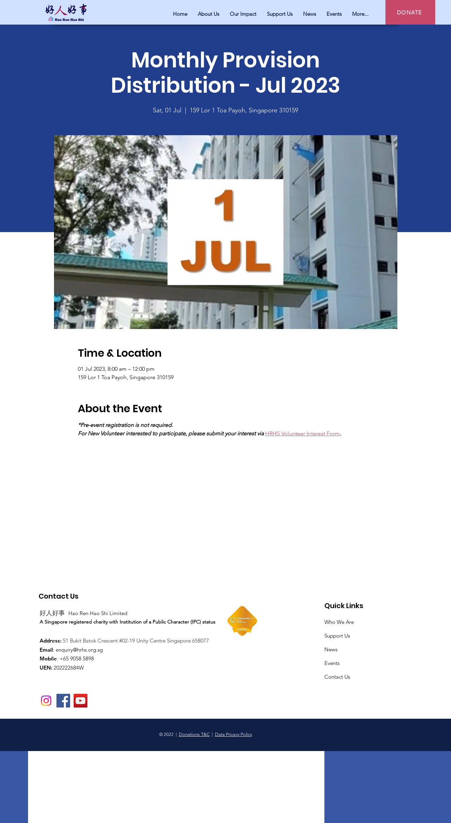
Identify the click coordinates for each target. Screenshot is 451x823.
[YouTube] (80, 700)
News (330, 649)
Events (331, 663)
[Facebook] (63, 700)
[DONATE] (410, 12)
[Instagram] (46, 700)
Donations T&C (194, 734)
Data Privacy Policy (233, 734)
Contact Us (337, 676)
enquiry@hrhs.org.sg (79, 649)
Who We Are (339, 622)
